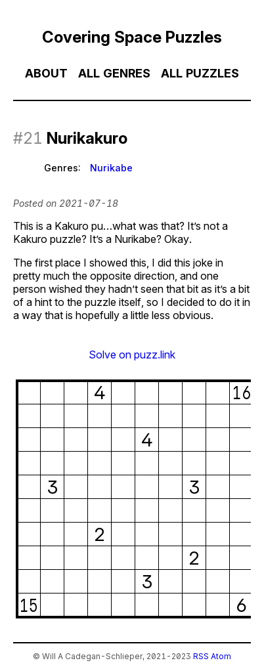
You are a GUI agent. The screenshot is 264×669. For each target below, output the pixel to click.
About (46, 73)
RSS (201, 656)
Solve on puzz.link (132, 354)
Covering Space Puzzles (132, 37)
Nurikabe (111, 167)
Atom (221, 656)
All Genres (114, 73)
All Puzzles (200, 73)
